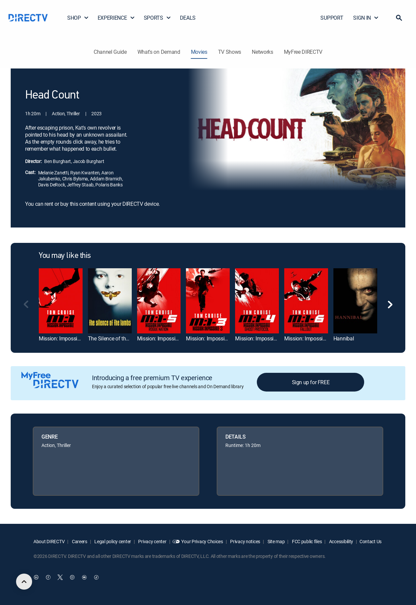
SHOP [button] (78, 17)
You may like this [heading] (65, 256)
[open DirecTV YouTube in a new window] (84, 577)
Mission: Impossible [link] (61, 338)
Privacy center (152, 541)
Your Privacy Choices (202, 541)
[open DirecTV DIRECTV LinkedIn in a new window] (36, 577)
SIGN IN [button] (366, 17)
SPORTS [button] (157, 17)
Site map (276, 541)
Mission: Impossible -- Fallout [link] (317, 338)
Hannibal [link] (343, 338)
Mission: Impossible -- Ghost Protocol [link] (277, 338)
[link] (61, 300)
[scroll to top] (24, 582)
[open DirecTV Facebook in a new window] (48, 577)
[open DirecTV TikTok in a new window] (96, 577)
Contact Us (370, 541)
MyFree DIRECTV (303, 51)
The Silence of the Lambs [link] (116, 338)
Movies (199, 51)
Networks (262, 51)
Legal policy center (112, 541)
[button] (399, 18)
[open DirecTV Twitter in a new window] (60, 577)
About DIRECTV (49, 541)
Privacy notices (245, 541)
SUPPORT (331, 17)
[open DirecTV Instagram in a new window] (72, 577)
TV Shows (229, 51)
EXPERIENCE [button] (116, 17)
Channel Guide (110, 51)
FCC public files (306, 541)
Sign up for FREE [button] (311, 382)
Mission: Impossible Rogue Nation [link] (175, 338)
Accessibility (340, 541)
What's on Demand (158, 51)
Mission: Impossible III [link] (211, 338)
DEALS (188, 17)
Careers (79, 541)
